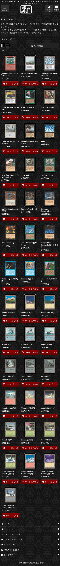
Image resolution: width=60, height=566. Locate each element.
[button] (5, 8)
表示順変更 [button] (37, 45)
